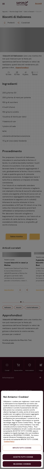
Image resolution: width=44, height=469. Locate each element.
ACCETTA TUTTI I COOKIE (23, 457)
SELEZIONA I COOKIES (22, 464)
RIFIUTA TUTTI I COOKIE (22, 448)
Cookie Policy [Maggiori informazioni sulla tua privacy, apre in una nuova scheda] (9, 441)
